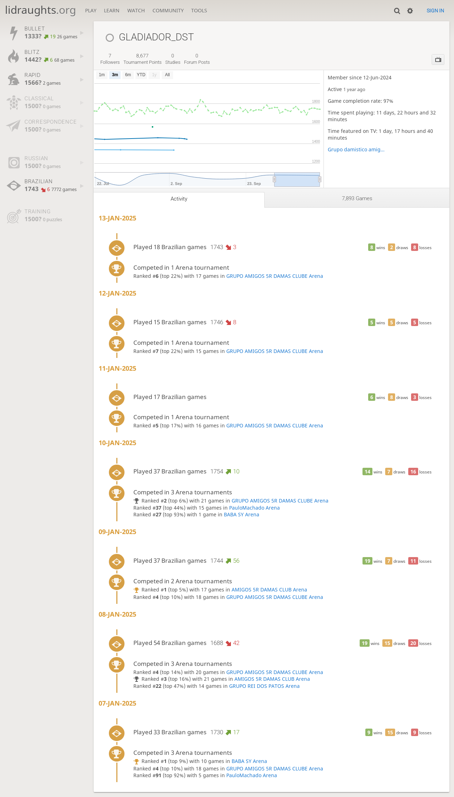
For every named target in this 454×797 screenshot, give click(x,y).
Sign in (435, 10)
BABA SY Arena (241, 514)
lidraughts (40, 9)
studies (173, 59)
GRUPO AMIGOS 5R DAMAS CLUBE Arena (274, 276)
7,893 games (357, 198)
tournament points (142, 59)
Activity (179, 199)
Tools (199, 10)
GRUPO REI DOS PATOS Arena (264, 686)
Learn (112, 10)
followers (110, 59)
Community (168, 10)
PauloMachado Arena (254, 507)
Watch (136, 10)
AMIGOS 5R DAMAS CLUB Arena (269, 589)
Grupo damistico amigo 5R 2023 (357, 149)
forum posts (197, 59)
